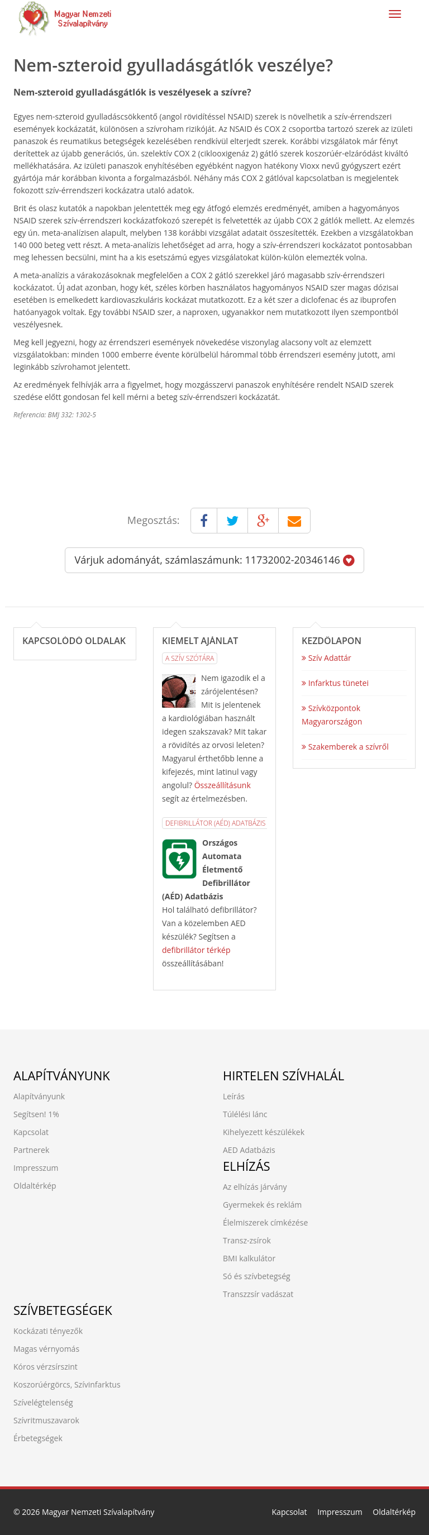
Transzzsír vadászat (258, 1294)
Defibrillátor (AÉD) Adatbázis (215, 823)
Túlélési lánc (245, 1114)
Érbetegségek (38, 1438)
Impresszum (35, 1167)
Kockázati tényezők (48, 1331)
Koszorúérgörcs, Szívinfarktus (67, 1384)
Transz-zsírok (247, 1240)
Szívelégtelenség (43, 1402)
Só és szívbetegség (256, 1276)
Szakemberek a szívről (345, 746)
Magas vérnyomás (46, 1348)
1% (53, 1114)
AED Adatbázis (249, 1150)
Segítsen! (29, 1114)
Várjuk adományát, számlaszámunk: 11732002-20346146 (214, 559)
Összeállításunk (222, 785)
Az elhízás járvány (255, 1186)
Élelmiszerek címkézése (265, 1222)
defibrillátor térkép (196, 950)
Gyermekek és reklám (262, 1204)
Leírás (234, 1096)
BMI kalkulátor (249, 1258)
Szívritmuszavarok (46, 1420)
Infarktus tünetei (335, 683)
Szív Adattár (326, 657)
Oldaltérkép (34, 1185)
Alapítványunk (39, 1096)
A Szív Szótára (189, 658)
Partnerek (31, 1150)
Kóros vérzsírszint (45, 1366)
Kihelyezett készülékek (263, 1132)
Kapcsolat (31, 1132)
